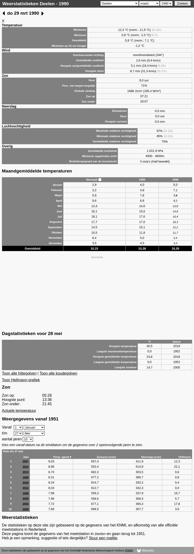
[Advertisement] (97, 293)
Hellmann (185, 457)
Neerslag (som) (151, 457)
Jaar (26, 457)
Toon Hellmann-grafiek (21, 380)
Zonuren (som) (106, 457)
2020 (26, 482)
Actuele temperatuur (19, 411)
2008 (26, 509)
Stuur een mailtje (103, 538)
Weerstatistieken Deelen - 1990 (35, 3)
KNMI (128, 550)
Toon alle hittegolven (19, 373)
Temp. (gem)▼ (62, 457)
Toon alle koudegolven (58, 373)
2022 (26, 487)
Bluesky (145, 551)
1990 (26, 477)
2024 (26, 466)
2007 (26, 461)
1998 (26, 493)
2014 (26, 471)
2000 (26, 498)
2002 (26, 503)
